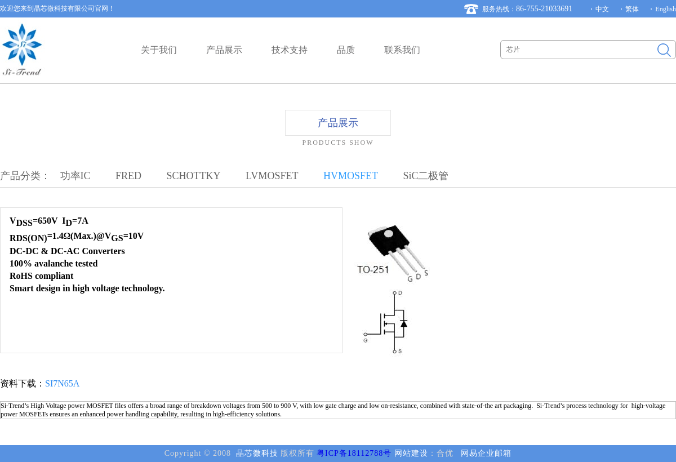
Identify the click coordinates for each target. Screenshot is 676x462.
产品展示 (224, 50)
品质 (346, 50)
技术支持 (290, 50)
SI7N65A (62, 383)
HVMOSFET (350, 175)
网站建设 (411, 453)
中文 (602, 9)
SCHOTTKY (194, 175)
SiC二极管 (425, 175)
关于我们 (159, 50)
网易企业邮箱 (486, 453)
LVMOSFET (272, 175)
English (665, 9)
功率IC (75, 175)
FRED (128, 175)
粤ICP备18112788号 (354, 453)
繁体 (632, 9)
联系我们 (402, 50)
